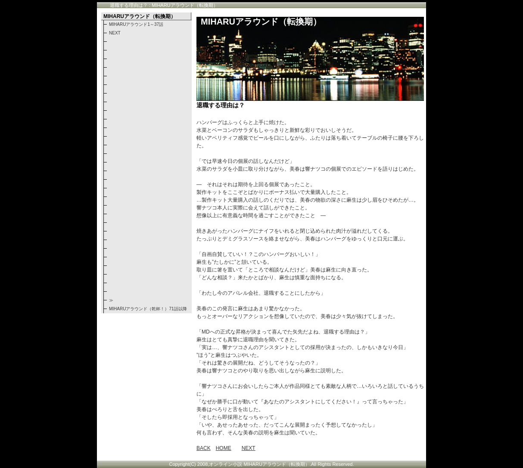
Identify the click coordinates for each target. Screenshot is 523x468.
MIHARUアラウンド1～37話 (136, 24)
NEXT (248, 448)
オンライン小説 (225, 464)
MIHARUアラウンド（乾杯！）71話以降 (148, 308)
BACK (203, 448)
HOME (223, 448)
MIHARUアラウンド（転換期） (261, 21)
